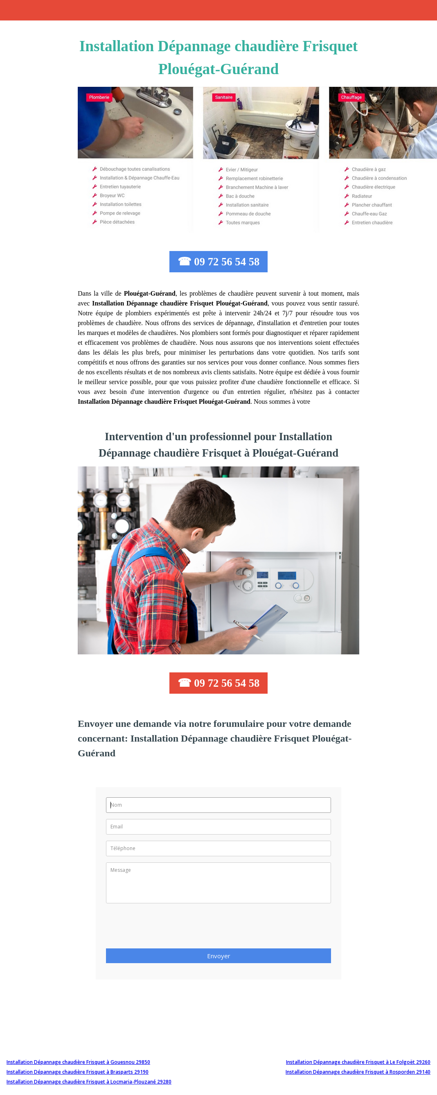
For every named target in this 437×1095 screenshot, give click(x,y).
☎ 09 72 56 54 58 (219, 262)
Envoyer (218, 956)
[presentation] (168, 928)
